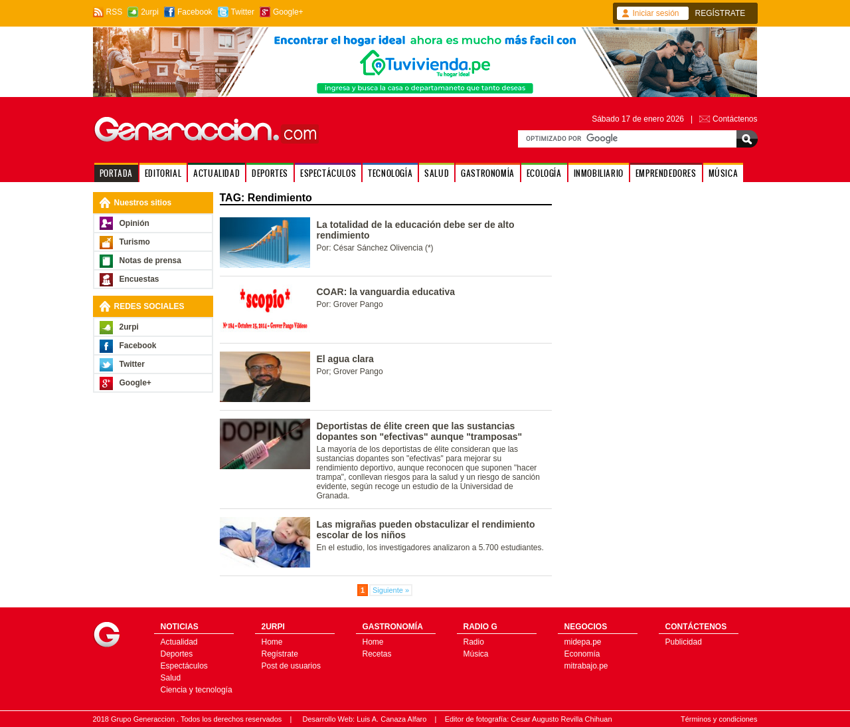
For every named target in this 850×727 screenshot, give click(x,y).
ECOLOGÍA (544, 173)
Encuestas (139, 279)
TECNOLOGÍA (390, 173)
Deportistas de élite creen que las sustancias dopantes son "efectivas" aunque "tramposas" (420, 431)
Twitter (242, 12)
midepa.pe (583, 642)
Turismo (135, 242)
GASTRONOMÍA (488, 173)
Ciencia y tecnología (196, 689)
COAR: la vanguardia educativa (386, 291)
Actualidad (179, 642)
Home (272, 642)
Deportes (177, 654)
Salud (171, 677)
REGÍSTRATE (720, 13)
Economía (582, 654)
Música (476, 654)
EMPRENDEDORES (666, 173)
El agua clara (345, 359)
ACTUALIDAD (216, 173)
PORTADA (116, 173)
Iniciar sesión (656, 13)
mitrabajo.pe (586, 666)
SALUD (436, 173)
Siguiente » (391, 590)
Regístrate (280, 654)
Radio (474, 642)
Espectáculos (184, 666)
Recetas (377, 654)
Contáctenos (735, 119)
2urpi (150, 12)
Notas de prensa (150, 260)
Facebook (194, 12)
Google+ (288, 12)
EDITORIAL (163, 173)
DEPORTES (270, 173)
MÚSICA (723, 173)
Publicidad (683, 642)
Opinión (134, 223)
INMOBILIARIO (599, 173)
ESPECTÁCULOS (328, 173)
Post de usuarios (291, 666)
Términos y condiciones (719, 719)
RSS (114, 12)
